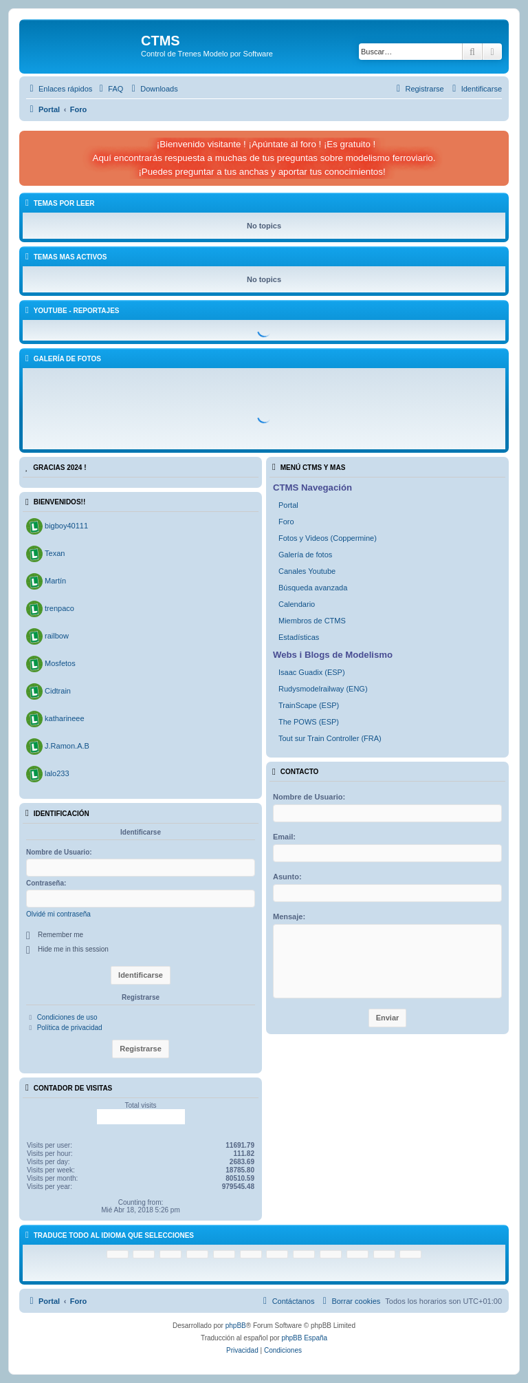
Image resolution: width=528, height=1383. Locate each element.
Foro (286, 521)
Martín (55, 581)
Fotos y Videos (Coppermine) (327, 538)
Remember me (60, 935)
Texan (55, 553)
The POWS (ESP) (308, 722)
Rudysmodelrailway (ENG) (323, 689)
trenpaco (59, 608)
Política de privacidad (69, 1027)
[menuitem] (109, 89)
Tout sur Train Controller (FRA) (330, 738)
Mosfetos (60, 663)
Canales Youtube (307, 571)
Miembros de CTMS (312, 621)
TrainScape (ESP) (308, 705)
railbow (57, 636)
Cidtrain (58, 691)
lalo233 (57, 773)
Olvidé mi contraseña (58, 914)
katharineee (65, 718)
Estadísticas (298, 637)
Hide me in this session (73, 949)
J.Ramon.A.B (67, 746)
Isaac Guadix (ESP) (311, 672)
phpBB (236, 1325)
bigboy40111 (66, 526)
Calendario (296, 604)
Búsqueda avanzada (312, 587)
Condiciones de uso (67, 1017)
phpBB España (304, 1338)
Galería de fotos (305, 554)
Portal (288, 505)
